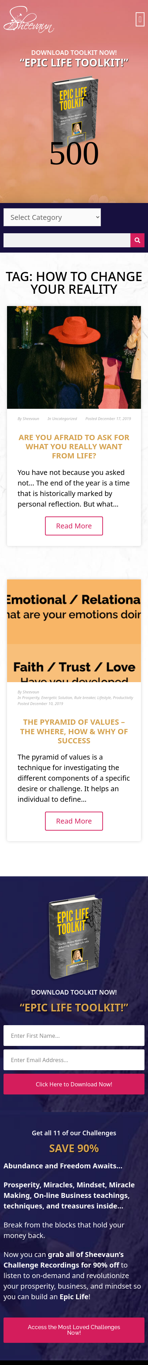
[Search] (137, 192)
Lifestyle (104, 649)
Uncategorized (64, 370)
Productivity (123, 649)
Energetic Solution (56, 649)
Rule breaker (84, 649)
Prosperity (30, 649)
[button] (140, 19)
